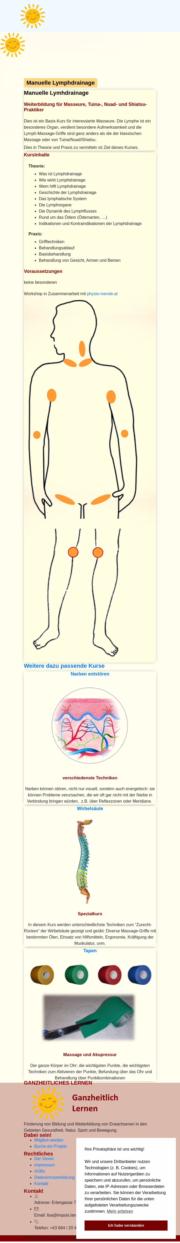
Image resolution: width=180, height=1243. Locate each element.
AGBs (39, 1171)
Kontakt (41, 1183)
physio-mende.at (102, 294)
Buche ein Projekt (50, 1146)
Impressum (44, 1165)
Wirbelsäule (90, 808)
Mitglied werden (48, 1140)
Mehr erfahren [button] (120, 1211)
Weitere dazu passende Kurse (64, 666)
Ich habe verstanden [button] (126, 1225)
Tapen (90, 950)
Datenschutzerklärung (54, 1177)
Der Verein (44, 1159)
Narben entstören (90, 674)
